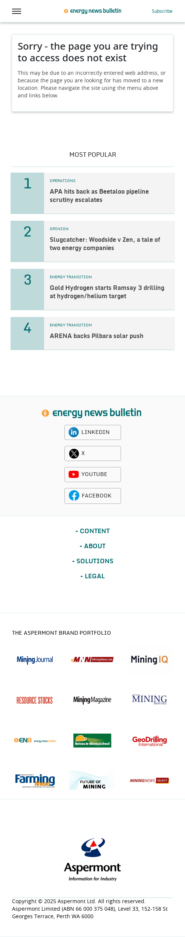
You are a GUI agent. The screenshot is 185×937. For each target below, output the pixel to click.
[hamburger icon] (16, 11)
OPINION (59, 229)
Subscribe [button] (162, 11)
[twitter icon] (74, 453)
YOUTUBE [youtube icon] (94, 474)
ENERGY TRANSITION (71, 277)
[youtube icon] (74, 474)
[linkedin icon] (74, 432)
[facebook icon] (74, 496)
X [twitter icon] (83, 453)
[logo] (91, 413)
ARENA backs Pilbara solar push (97, 336)
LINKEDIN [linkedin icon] (95, 432)
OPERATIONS (62, 181)
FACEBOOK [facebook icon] (97, 496)
